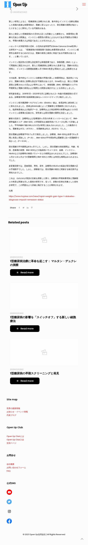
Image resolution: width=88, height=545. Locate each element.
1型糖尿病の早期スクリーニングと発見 (34, 373)
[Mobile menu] (84, 4)
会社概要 (10, 464)
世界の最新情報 (13, 408)
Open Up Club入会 (15, 439)
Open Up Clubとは (15, 436)
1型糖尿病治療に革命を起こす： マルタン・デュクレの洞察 (43, 263)
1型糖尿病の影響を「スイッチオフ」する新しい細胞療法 (43, 319)
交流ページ (11, 443)
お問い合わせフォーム (16, 467)
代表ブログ (11, 415)
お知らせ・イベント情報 (17, 411)
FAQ (9, 471)
